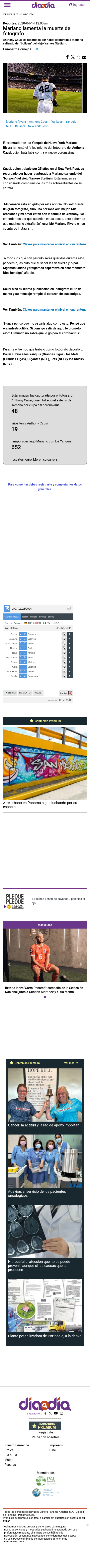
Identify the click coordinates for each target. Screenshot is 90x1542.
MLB (9, 126)
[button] (9, 964)
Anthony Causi (38, 121)
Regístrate (45, 1432)
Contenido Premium (45, 721)
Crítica (9, 1450)
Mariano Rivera (16, 121)
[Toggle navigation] (7, 5)
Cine (53, 1450)
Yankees (57, 121)
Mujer (8, 1460)
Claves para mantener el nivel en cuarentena (55, 244)
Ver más (71, 1063)
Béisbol (20, 126)
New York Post (38, 126)
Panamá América (16, 1445)
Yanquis (71, 121)
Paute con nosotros (46, 1437)
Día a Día (10, 1455)
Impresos (56, 1445)
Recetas (10, 1465)
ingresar (77, 5)
